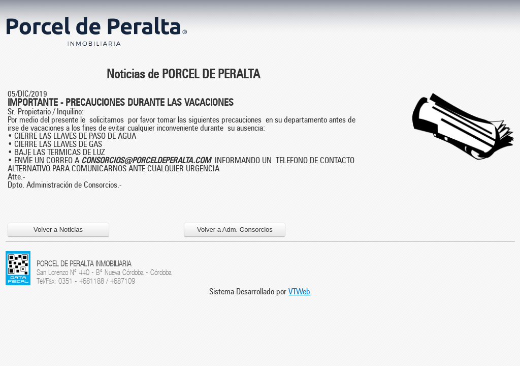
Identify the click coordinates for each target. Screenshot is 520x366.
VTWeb (299, 292)
